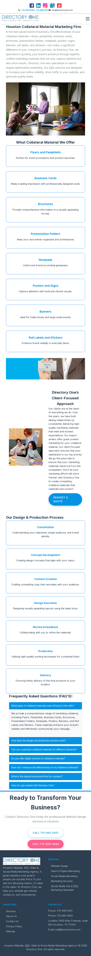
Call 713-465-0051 (46, 832)
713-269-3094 (65, 915)
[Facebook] (31, 6)
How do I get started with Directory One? (32, 785)
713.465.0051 (42, 10)
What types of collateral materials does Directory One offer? (42, 705)
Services (11, 911)
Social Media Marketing (64, 876)
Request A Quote (60, 499)
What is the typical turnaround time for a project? (37, 776)
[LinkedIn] (38, 6)
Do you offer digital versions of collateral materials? (38, 758)
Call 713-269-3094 (45, 843)
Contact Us (12, 921)
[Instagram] (45, 6)
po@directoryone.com (67, 929)
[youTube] (59, 6)
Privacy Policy (14, 926)
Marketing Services (62, 881)
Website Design (59, 865)
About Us (11, 916)
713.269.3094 (27, 10)
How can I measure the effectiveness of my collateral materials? (45, 767)
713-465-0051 (65, 910)
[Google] (52, 6)
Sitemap (10, 931)
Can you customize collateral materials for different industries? (44, 749)
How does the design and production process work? (38, 740)
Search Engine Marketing (65, 871)
